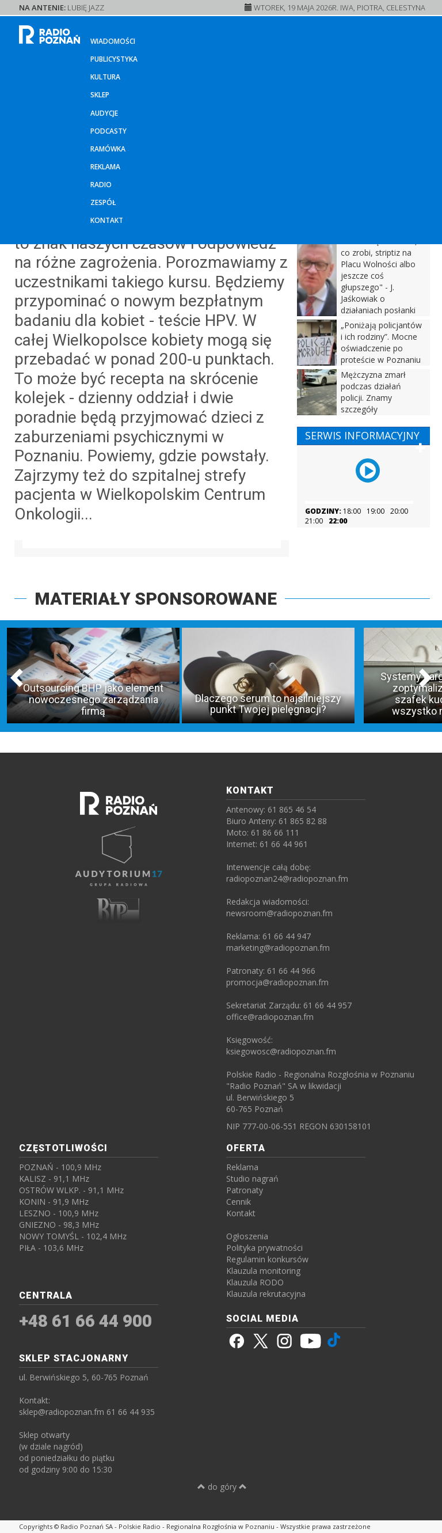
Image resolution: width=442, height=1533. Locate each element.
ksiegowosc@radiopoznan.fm (281, 1051)
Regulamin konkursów (267, 1259)
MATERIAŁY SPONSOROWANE (156, 598)
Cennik (238, 1201)
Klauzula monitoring (263, 1270)
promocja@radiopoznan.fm (277, 982)
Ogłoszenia (247, 1236)
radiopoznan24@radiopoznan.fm (287, 878)
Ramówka (107, 149)
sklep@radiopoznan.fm (61, 1411)
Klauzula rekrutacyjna (266, 1293)
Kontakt (106, 220)
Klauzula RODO (255, 1282)
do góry (222, 1486)
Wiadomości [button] (112, 41)
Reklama (105, 167)
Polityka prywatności (264, 1247)
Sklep (99, 95)
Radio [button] (101, 184)
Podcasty (108, 131)
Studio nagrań (252, 1178)
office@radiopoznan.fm (270, 1016)
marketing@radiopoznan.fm (278, 947)
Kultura (105, 77)
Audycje (104, 113)
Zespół (103, 202)
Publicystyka (114, 59)
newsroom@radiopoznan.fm (279, 913)
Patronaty (244, 1190)
